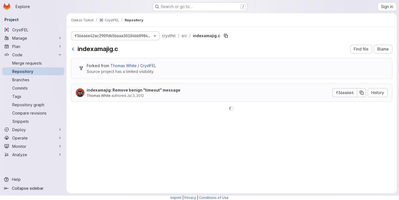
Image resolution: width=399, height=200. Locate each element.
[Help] (33, 179)
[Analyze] (33, 154)
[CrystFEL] (33, 30)
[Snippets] (33, 121)
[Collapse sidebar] (33, 188)
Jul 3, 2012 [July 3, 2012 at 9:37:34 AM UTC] (135, 95)
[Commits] (33, 88)
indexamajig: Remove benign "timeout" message (133, 90)
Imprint (175, 198)
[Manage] (33, 38)
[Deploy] (33, 129)
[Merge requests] (33, 63)
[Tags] (33, 96)
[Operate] (33, 138)
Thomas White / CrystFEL (133, 65)
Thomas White (99, 95)
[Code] (33, 55)
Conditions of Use (214, 198)
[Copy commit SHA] (361, 92)
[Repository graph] (33, 104)
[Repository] (33, 71)
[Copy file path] (225, 35)
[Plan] (33, 46)
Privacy (190, 198)
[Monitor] (33, 146)
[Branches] (33, 79)
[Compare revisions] (33, 113)
